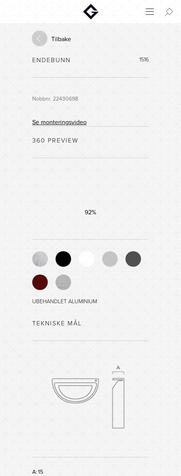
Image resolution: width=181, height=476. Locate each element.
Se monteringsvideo (59, 122)
